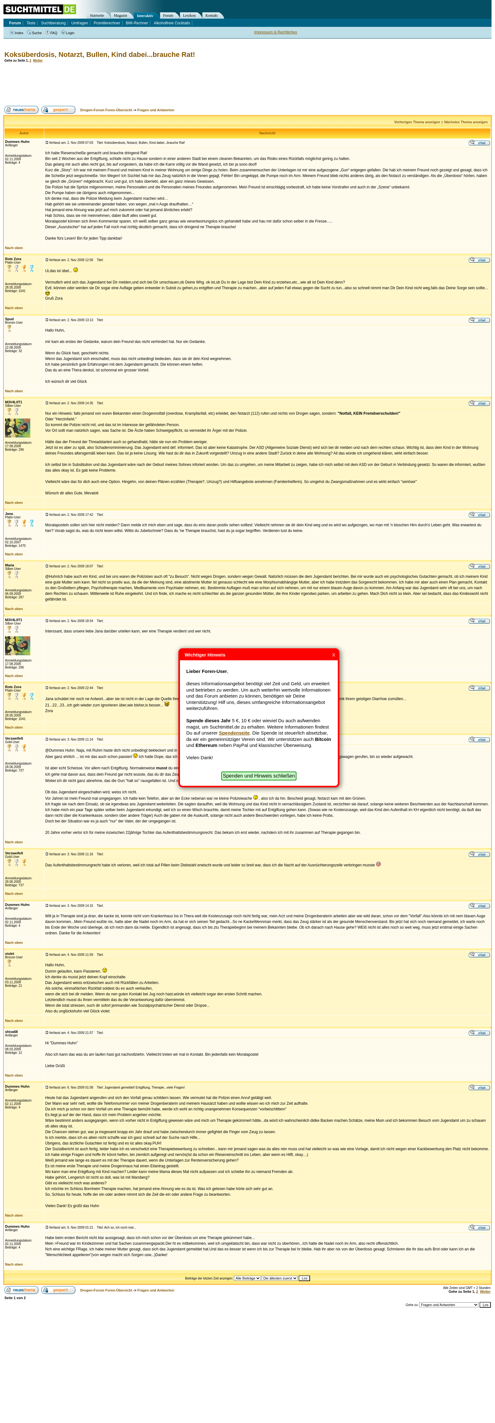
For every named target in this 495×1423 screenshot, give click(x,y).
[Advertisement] (118, 84)
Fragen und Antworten (155, 110)
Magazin (120, 15)
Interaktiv (145, 16)
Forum (168, 15)
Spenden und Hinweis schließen (259, 776)
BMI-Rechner (137, 23)
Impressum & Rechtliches (275, 32)
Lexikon (189, 15)
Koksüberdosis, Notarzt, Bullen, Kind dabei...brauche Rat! (99, 54)
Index (16, 33)
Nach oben (14, 248)
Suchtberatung (53, 23)
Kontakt (212, 15)
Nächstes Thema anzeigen (466, 122)
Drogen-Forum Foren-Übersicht (106, 110)
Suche (34, 33)
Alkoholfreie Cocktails (172, 23)
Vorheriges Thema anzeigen (417, 122)
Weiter (38, 60)
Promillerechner (107, 23)
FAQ (51, 33)
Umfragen (79, 23)
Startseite (97, 15)
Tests (31, 23)
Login (68, 33)
